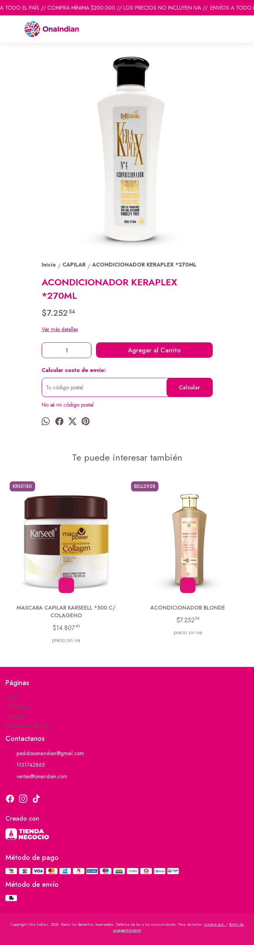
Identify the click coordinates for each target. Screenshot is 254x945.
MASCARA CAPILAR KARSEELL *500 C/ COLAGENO (66, 611)
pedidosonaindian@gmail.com (44, 753)
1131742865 (25, 765)
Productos (16, 706)
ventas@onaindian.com (36, 776)
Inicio (11, 697)
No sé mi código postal (68, 405)
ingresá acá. (215, 924)
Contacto (15, 716)
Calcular (189, 387)
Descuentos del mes (27, 726)
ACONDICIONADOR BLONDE (187, 608)
